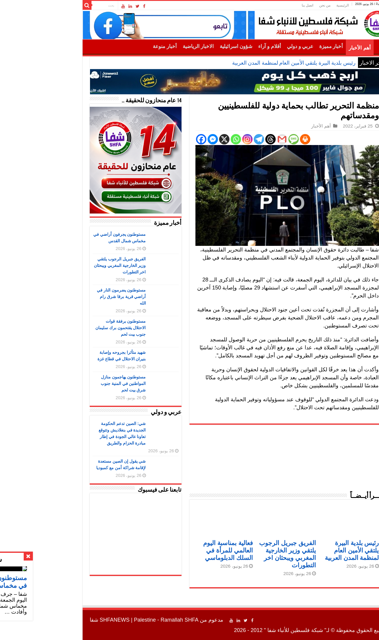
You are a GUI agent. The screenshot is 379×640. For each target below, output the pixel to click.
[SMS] (246, 139)
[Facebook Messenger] (165, 139)
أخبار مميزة (283, 46)
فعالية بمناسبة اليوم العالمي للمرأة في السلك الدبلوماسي (180, 550)
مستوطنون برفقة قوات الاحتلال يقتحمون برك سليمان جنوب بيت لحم (73, 328)
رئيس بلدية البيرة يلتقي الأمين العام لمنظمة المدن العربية (246, 63)
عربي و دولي (252, 46)
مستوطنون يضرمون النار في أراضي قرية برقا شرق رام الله (73, 296)
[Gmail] (234, 139)
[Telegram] (211, 139)
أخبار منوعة (117, 46)
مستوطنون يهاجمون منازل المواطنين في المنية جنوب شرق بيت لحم (75, 383)
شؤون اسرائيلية (188, 46)
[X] (176, 139)
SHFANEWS (67, 620)
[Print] (257, 139)
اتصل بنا (260, 5)
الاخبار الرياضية (150, 46)
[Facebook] (153, 139)
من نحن (277, 5)
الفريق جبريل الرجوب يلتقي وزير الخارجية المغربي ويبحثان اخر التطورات (72, 265)
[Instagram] (200, 139)
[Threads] (223, 139)
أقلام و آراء (222, 46)
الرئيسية (295, 5)
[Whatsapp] (188, 139)
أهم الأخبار (312, 48)
